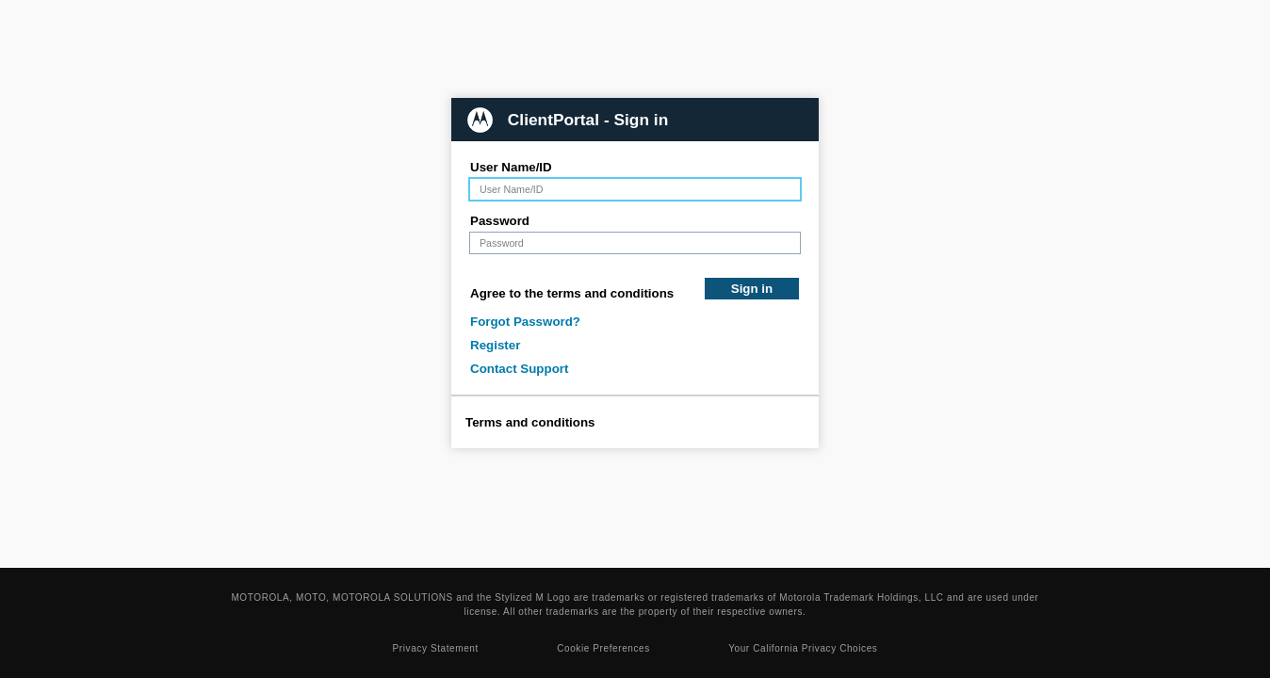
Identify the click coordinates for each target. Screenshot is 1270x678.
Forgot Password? (525, 322)
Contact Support (519, 369)
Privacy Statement (436, 648)
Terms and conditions (530, 422)
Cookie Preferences (603, 648)
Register (495, 345)
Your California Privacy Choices (802, 648)
